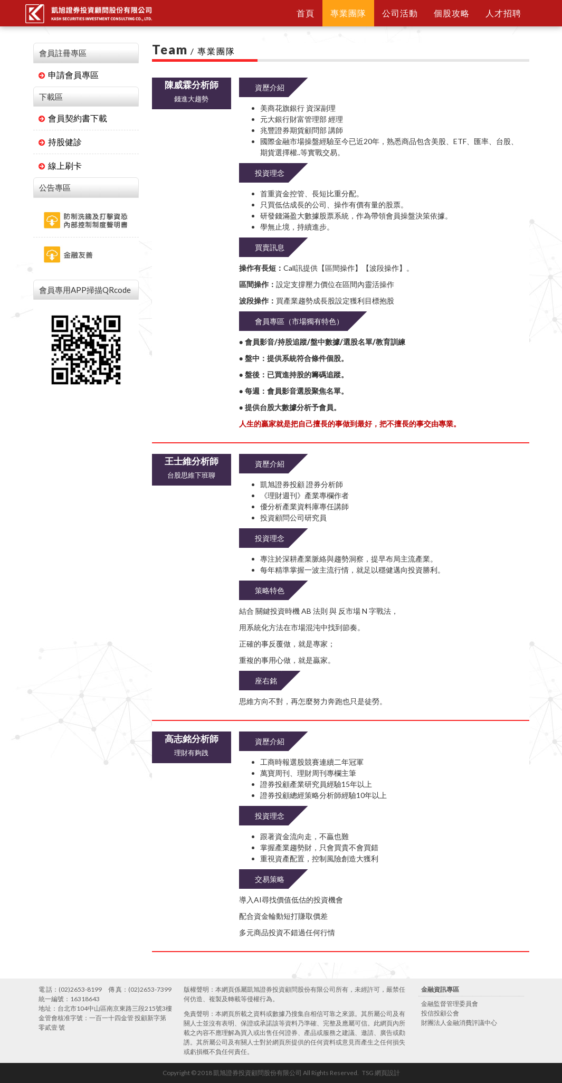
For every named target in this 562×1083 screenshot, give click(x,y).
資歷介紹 (269, 87)
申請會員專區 (69, 75)
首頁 (306, 13)
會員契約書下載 (73, 118)
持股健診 (60, 142)
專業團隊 (348, 13)
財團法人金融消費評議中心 (459, 1023)
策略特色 (269, 590)
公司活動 (400, 13)
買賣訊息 (269, 247)
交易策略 (269, 879)
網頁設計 (387, 1073)
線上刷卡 (60, 165)
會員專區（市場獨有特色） (299, 321)
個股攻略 (452, 13)
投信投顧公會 (440, 1013)
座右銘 (266, 680)
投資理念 (269, 172)
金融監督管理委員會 (449, 1004)
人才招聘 (503, 13)
